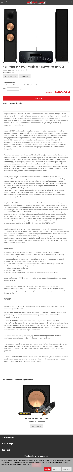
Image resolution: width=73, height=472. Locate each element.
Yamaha (15, 72)
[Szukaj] (6, 2)
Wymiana (24, 76)
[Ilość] (13, 89)
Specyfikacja (16, 103)
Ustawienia (66, 469)
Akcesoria (8, 379)
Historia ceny (8, 83)
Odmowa (56, 469)
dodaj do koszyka (36, 98)
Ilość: (5, 88)
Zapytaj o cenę (10, 76)
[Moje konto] (71, 2)
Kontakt (6, 450)
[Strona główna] (36, 2)
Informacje (36, 443)
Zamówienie (36, 437)
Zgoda (47, 469)
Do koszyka (36, 426)
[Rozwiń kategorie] (2, 2)
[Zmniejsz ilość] (17, 89)
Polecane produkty (24, 379)
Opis (5, 103)
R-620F (13, 280)
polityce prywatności (24, 465)
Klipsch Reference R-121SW (36, 418)
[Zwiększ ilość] (9, 89)
